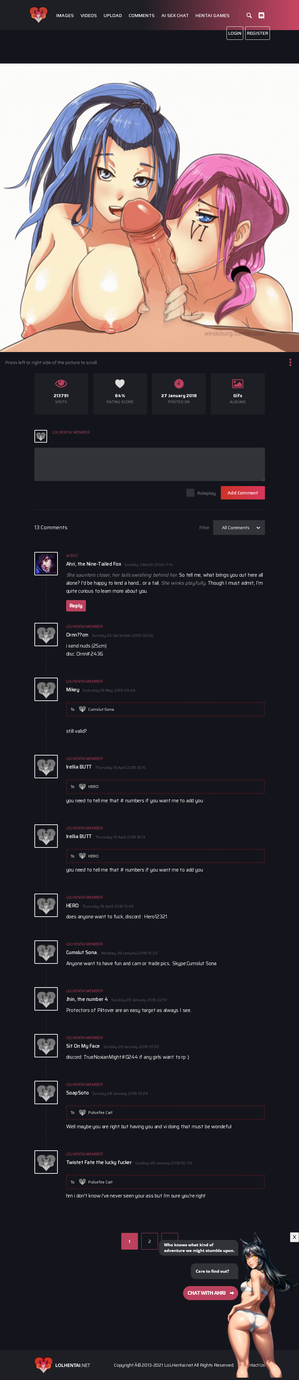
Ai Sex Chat (175, 15)
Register (257, 33)
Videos (89, 15)
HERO (93, 786)
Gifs (237, 395)
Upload (113, 15)
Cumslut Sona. (101, 709)
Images (65, 15)
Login (235, 33)
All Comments (236, 527)
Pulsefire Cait (100, 1112)
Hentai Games (212, 15)
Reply (76, 606)
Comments (142, 15)
